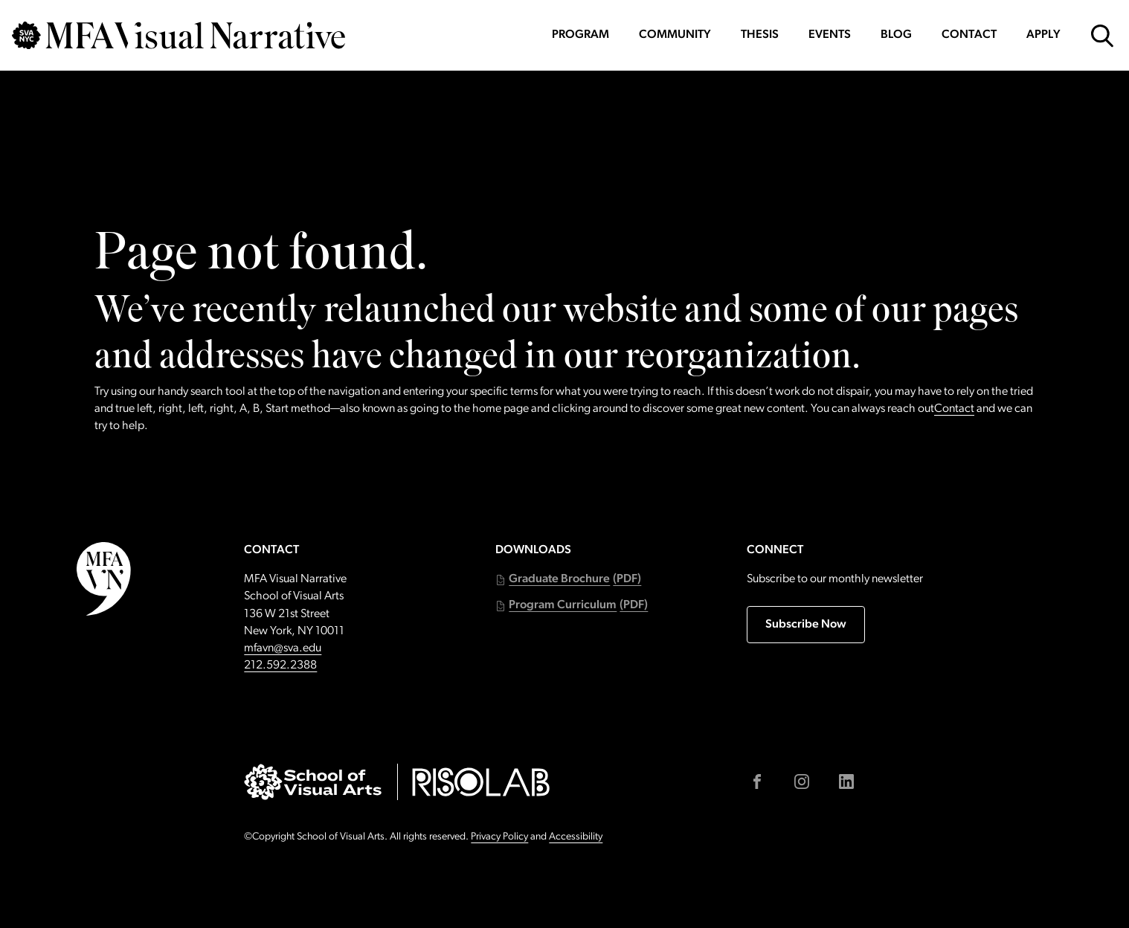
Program (580, 35)
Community (675, 35)
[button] (568, 579)
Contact (969, 35)
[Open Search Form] (1102, 36)
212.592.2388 (280, 665)
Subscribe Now (805, 625)
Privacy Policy (499, 836)
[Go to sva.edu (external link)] (313, 782)
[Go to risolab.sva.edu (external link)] (481, 781)
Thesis (760, 35)
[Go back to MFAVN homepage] (178, 35)
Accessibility (575, 836)
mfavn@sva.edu (282, 648)
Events (829, 35)
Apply (1043, 35)
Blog (896, 35)
